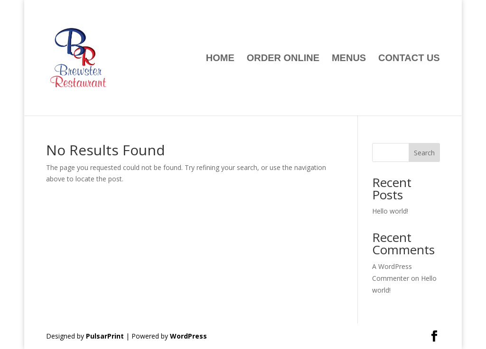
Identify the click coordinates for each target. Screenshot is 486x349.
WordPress (188, 335)
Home (220, 58)
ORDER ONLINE (283, 58)
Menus (349, 58)
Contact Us (409, 58)
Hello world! (390, 210)
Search (424, 152)
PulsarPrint (105, 335)
